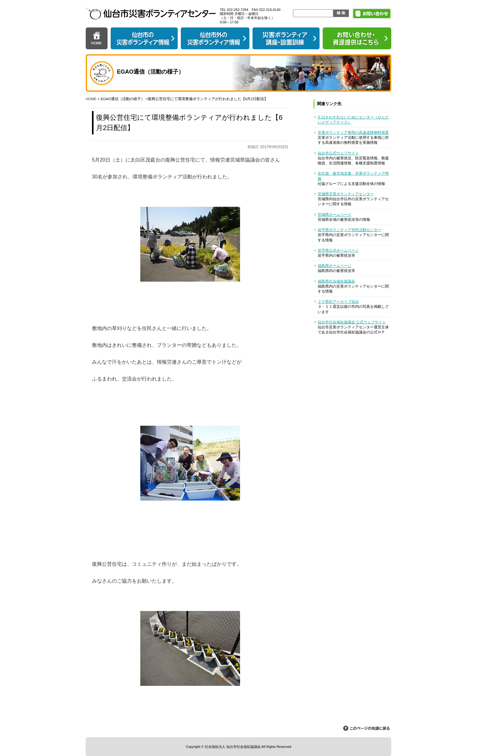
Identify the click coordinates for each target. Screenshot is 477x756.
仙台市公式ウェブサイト (338, 153)
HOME (91, 99)
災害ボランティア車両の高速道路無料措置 (353, 132)
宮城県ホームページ (334, 214)
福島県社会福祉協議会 (336, 281)
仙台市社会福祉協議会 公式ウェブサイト (352, 322)
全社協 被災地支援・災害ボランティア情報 (353, 176)
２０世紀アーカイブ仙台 (338, 301)
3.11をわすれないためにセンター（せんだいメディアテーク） (353, 119)
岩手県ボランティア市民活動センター (349, 230)
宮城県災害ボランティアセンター (346, 194)
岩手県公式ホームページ (338, 250)
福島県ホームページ (334, 266)
